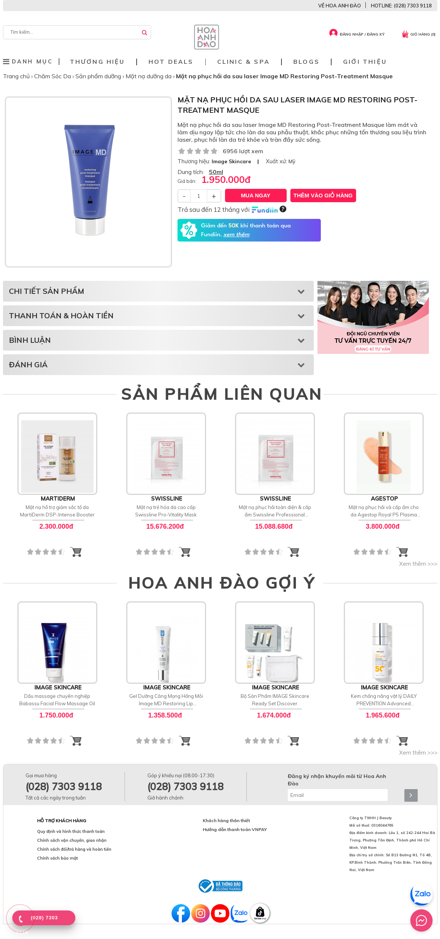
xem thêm (236, 235)
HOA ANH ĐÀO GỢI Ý (222, 582)
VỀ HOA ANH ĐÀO (339, 6)
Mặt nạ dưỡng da (149, 76)
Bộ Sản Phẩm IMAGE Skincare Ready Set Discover (275, 699)
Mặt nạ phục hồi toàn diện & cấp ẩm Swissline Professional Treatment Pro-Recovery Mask (275, 511)
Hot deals (171, 61)
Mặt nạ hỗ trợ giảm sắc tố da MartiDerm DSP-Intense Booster (57, 511)
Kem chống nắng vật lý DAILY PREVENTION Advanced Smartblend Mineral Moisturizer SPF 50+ (384, 700)
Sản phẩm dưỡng (99, 76)
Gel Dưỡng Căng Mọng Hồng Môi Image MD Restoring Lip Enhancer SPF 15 (166, 700)
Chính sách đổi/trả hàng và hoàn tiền (74, 849)
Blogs (306, 61)
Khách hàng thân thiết (226, 820)
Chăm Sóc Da (53, 76)
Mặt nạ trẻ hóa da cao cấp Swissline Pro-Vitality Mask (166, 511)
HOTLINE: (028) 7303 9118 (401, 6)
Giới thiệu (365, 61)
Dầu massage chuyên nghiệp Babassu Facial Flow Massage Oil (57, 699)
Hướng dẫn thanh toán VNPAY (235, 829)
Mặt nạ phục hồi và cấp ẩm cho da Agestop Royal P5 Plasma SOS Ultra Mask (384, 511)
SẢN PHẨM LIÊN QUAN (221, 394)
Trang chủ (17, 76)
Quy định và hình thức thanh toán (71, 831)
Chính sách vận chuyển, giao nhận (72, 840)
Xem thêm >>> (418, 563)
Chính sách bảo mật (57, 858)
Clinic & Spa (243, 61)
